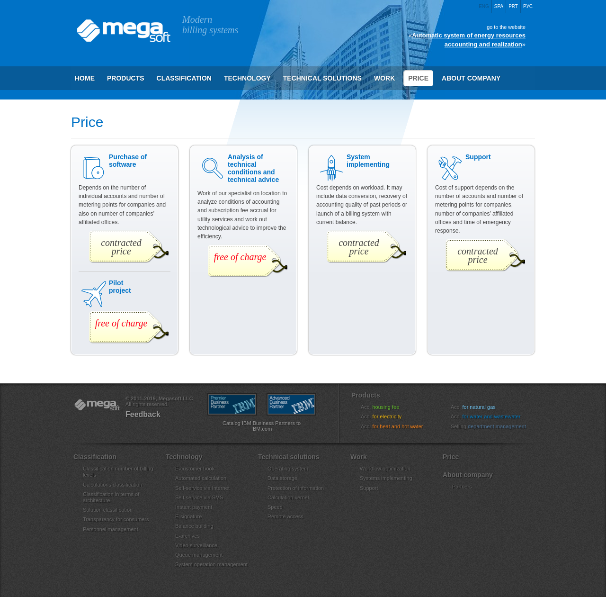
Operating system (287, 468)
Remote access (285, 516)
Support (369, 488)
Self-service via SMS (199, 497)
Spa (498, 6)
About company (471, 78)
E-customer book (194, 468)
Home (85, 78)
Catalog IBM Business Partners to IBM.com (262, 426)
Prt (513, 6)
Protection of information (295, 488)
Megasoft (123, 30)
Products (125, 78)
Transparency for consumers (116, 519)
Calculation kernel (288, 497)
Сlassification (184, 78)
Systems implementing (386, 478)
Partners (462, 486)
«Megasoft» (97, 405)
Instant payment (193, 507)
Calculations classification (112, 485)
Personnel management (110, 529)
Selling (494, 426)
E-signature (188, 516)
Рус (528, 6)
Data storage (282, 478)
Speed (275, 507)
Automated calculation (200, 478)
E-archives (187, 536)
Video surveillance (196, 545)
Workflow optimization (385, 468)
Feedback (142, 414)
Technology (247, 78)
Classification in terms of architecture (111, 497)
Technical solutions (322, 78)
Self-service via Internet (202, 488)
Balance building (194, 526)
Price (418, 78)
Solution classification (108, 510)
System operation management (211, 564)
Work (384, 78)
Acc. (386, 407)
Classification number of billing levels (118, 472)
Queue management (199, 555)
